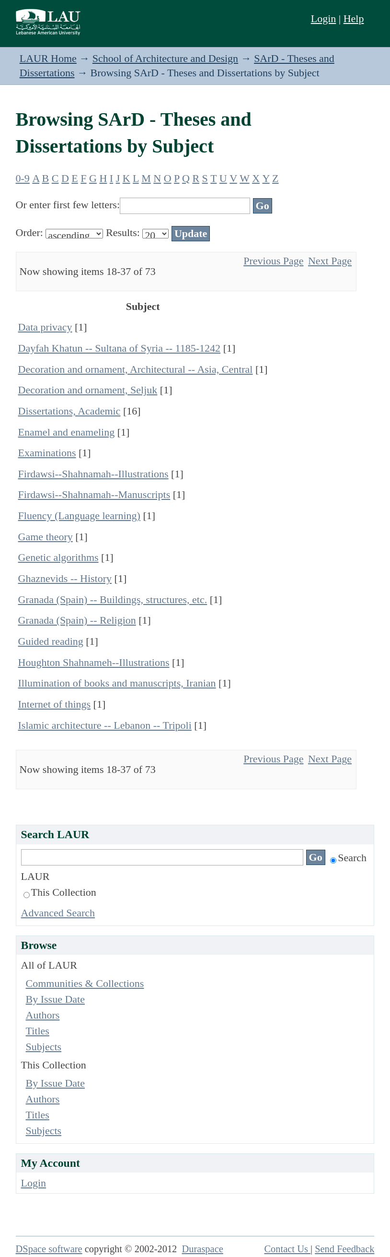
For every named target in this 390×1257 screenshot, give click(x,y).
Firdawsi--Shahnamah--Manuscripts (94, 494)
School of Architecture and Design (165, 58)
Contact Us (287, 1249)
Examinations (47, 453)
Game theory (45, 537)
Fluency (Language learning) (79, 516)
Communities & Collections (85, 983)
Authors (43, 1015)
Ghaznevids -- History (65, 578)
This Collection (59, 892)
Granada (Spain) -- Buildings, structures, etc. (112, 599)
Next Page (330, 261)
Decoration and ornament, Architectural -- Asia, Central (135, 369)
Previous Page (273, 261)
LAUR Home (48, 58)
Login (323, 18)
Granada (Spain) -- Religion (77, 620)
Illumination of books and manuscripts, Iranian (117, 683)
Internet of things (54, 704)
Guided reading (50, 641)
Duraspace (202, 1249)
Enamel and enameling (66, 432)
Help (354, 18)
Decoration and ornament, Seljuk (88, 390)
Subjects (44, 1047)
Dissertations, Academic (69, 411)
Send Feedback (344, 1249)
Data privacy (45, 327)
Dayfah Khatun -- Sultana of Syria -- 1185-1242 (119, 348)
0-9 (23, 178)
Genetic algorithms (58, 557)
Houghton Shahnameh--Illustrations (94, 662)
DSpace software (49, 1249)
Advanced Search (58, 913)
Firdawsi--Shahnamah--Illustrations (93, 474)
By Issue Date (55, 999)
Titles (37, 1031)
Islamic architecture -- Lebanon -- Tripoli (105, 725)
